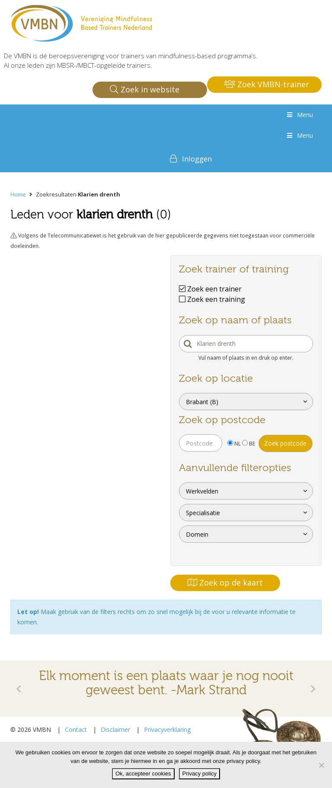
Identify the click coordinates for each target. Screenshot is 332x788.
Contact (76, 729)
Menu (299, 115)
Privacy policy (199, 773)
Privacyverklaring (167, 729)
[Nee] (321, 765)
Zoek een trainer (210, 289)
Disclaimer (115, 729)
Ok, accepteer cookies (143, 773)
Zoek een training (212, 299)
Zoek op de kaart (225, 582)
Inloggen (197, 159)
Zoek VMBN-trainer (266, 84)
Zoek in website (144, 89)
